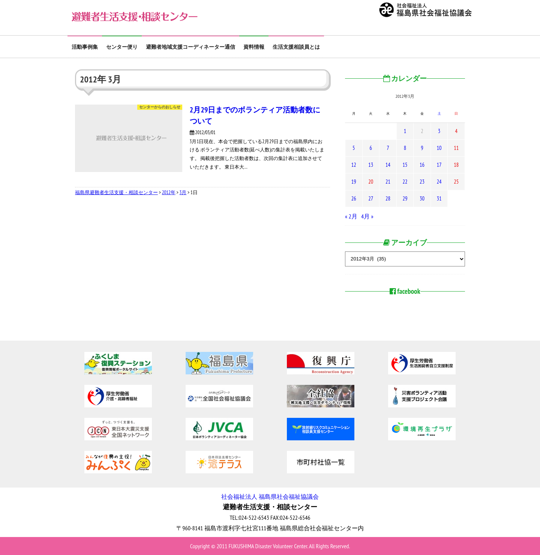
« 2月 (351, 216)
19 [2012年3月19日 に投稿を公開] (353, 181)
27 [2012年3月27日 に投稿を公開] (370, 198)
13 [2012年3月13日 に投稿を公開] (370, 164)
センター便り (122, 46)
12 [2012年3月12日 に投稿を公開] (353, 164)
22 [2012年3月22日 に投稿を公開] (404, 181)
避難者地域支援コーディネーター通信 (190, 46)
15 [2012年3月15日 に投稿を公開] (404, 164)
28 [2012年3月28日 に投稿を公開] (388, 198)
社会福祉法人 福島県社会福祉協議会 (269, 496)
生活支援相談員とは (296, 46)
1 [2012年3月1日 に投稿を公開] (405, 131)
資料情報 (253, 46)
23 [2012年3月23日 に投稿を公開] (422, 181)
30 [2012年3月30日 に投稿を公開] (422, 198)
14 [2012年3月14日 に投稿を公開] (388, 164)
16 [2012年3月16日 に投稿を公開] (422, 164)
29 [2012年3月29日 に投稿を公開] (404, 198)
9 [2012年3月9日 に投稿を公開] (422, 147)
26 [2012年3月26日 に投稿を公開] (353, 198)
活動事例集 (85, 46)
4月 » (367, 216)
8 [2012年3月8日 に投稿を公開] (405, 147)
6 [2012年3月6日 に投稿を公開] (371, 147)
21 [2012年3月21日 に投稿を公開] (388, 181)
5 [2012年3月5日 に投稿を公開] (353, 147)
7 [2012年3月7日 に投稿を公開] (388, 147)
